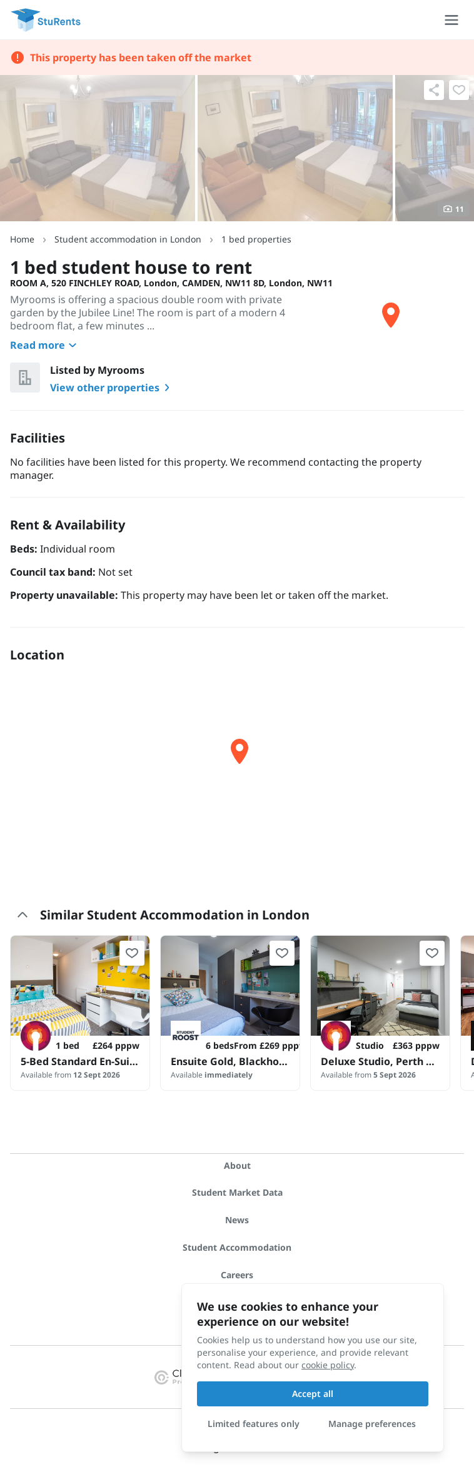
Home (22, 239)
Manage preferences (372, 1423)
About (237, 1165)
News (237, 1220)
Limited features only (254, 1423)
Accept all (312, 1393)
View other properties (112, 387)
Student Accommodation (237, 1247)
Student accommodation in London (127, 239)
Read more (45, 345)
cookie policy (327, 1365)
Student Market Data (237, 1192)
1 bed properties (256, 239)
